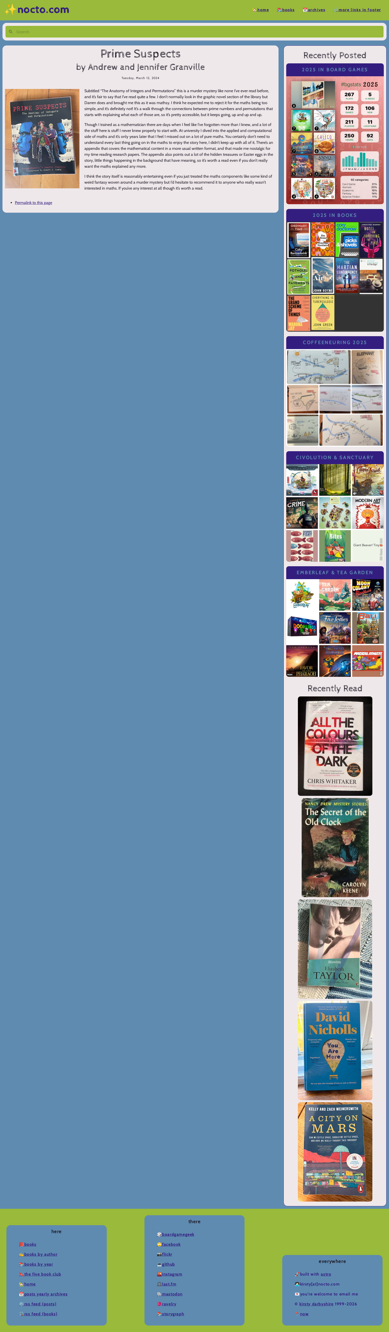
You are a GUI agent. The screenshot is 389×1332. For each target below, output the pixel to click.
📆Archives (314, 10)
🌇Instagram (169, 1274)
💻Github (166, 1264)
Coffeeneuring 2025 (335, 342)
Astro (326, 1274)
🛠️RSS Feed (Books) (38, 1314)
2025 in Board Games (335, 70)
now (304, 1314)
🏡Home (260, 10)
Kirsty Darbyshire (316, 1304)
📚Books (286, 10)
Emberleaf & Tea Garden (335, 572)
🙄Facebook (169, 1244)
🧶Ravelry (167, 1304)
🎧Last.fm (167, 1284)
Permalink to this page (33, 202)
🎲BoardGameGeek (175, 1234)
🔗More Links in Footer (357, 10)
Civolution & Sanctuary (335, 457)
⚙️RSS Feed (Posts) (37, 1304)
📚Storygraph (170, 1314)
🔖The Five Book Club (40, 1274)
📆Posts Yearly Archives (43, 1294)
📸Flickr (164, 1254)
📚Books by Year (36, 1264)
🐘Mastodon (170, 1294)
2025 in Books (335, 215)
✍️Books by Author (38, 1254)
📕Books (27, 1244)
